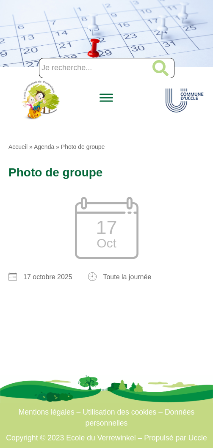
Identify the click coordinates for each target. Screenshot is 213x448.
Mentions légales (47, 412)
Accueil (18, 146)
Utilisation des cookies (119, 412)
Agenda (44, 146)
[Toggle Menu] (106, 98)
